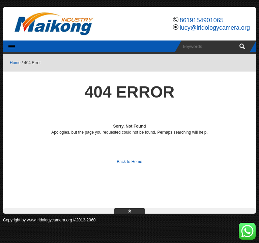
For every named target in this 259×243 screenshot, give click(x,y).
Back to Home (129, 161)
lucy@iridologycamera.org (215, 27)
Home (15, 62)
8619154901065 (202, 20)
